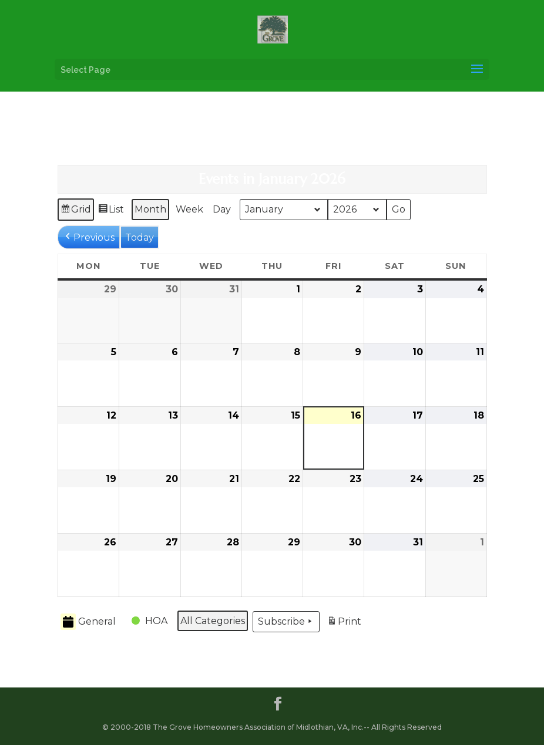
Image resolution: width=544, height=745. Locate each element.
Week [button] (189, 209)
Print (344, 623)
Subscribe (286, 621)
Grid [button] (75, 211)
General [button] (88, 622)
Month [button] (150, 209)
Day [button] (222, 209)
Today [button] (139, 237)
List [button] (111, 211)
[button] (89, 237)
